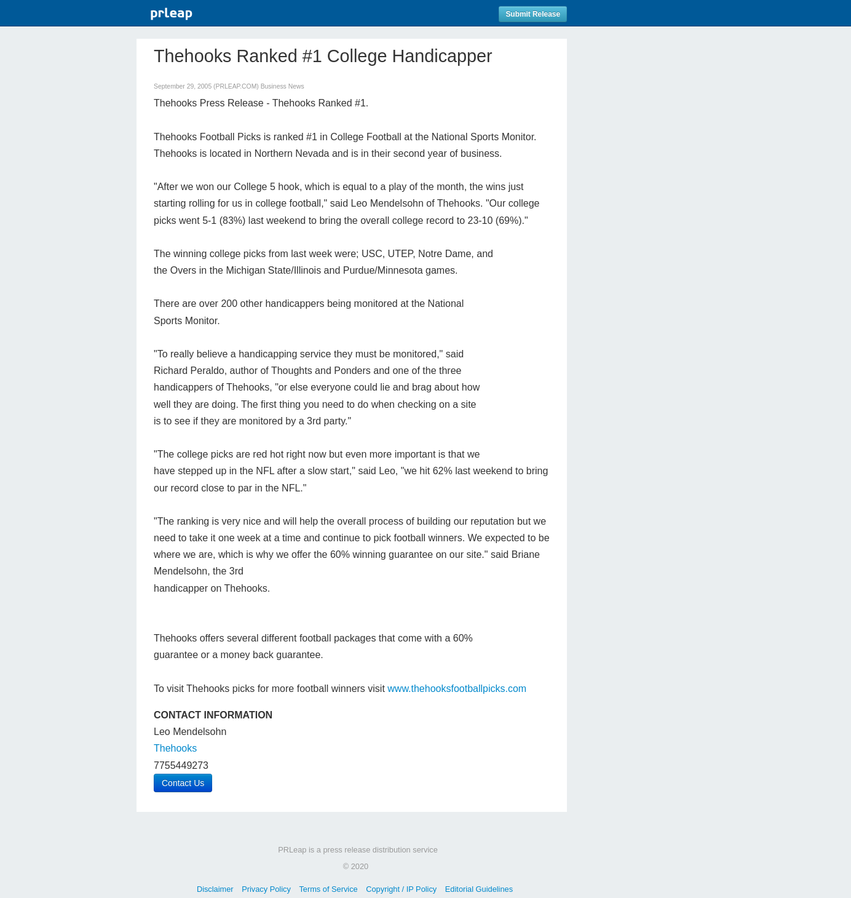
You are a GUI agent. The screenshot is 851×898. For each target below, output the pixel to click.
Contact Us (183, 783)
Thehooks (175, 748)
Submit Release (532, 14)
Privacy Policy (266, 889)
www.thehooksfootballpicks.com (456, 688)
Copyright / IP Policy (401, 889)
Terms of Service (328, 889)
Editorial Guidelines (479, 889)
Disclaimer (215, 889)
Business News (282, 86)
